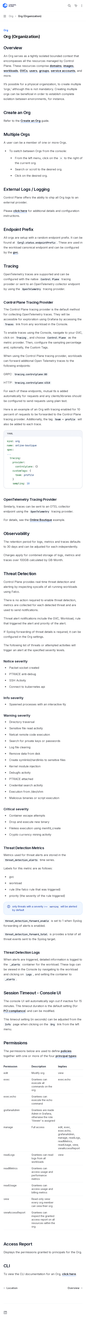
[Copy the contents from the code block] (72, 433)
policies (66, 1051)
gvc (15, 252)
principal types (66, 1056)
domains (56, 66)
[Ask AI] (78, 433)
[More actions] (81, 5)
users (33, 71)
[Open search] (69, 5)
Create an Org (31, 120)
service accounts (63, 71)
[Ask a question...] (43, 1297)
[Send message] (78, 1299)
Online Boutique (41, 520)
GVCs (24, 71)
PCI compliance (14, 1011)
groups (44, 71)
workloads (11, 71)
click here (20, 211)
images (68, 66)
